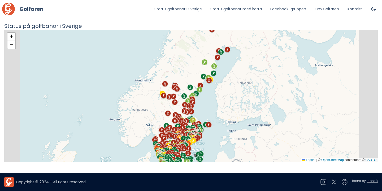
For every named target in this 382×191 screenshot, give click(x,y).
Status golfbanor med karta (236, 9)
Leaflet (308, 160)
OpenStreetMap (332, 160)
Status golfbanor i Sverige (178, 9)
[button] (163, 138)
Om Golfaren (327, 9)
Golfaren (31, 9)
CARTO (370, 160)
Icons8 (372, 181)
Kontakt (355, 9)
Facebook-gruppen (288, 9)
